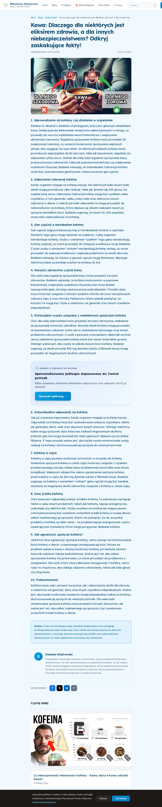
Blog (54, 5)
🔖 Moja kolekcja (84, 5)
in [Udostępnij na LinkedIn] (67, 688)
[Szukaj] (155, 5)
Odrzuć (103, 798)
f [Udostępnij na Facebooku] (52, 688)
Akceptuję (120, 798)
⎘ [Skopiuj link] (74, 687)
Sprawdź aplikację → (53, 396)
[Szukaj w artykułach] (140, 5)
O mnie (118, 5)
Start (45, 5)
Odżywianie (51, 17)
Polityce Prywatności (44, 802)
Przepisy (66, 5)
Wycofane (104, 5)
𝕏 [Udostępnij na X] (59, 688)
